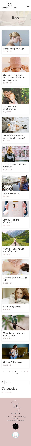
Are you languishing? (13, 49)
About (14, 417)
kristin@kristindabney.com (15, 420)
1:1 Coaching (22, 417)
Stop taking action (12, 307)
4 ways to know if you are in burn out (13, 250)
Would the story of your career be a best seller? (14, 136)
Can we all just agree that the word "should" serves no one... (14, 77)
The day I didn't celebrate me (10, 107)
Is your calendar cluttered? (11, 221)
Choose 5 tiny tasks (12, 362)
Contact (15, 418)
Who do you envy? (12, 193)
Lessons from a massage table (15, 279)
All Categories (7, 392)
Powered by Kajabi (15, 442)
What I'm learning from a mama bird (14, 334)
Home (8, 417)
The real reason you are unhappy (14, 165)
